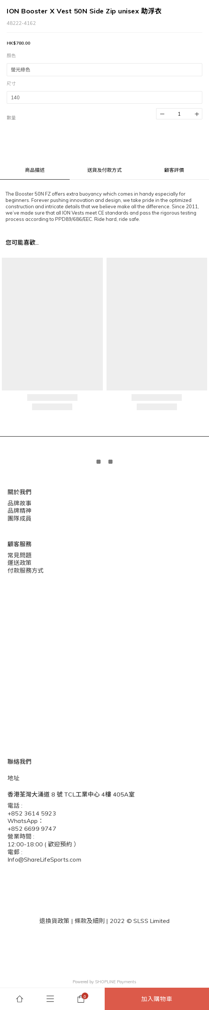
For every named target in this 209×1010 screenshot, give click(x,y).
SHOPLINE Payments (115, 981)
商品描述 (35, 170)
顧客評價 (174, 170)
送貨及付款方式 (104, 170)
